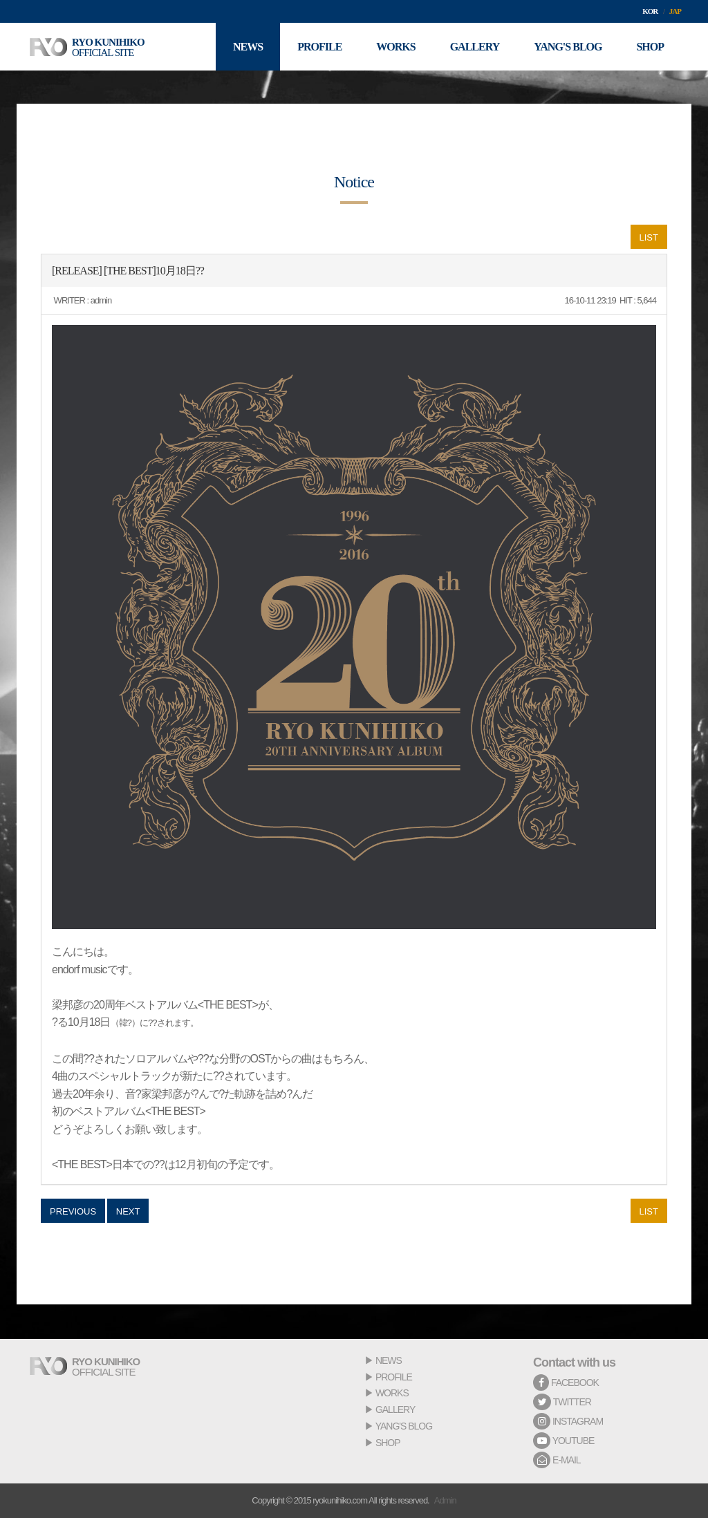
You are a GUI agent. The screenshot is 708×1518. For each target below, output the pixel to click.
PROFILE (393, 1377)
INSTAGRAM (568, 1421)
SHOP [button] (650, 47)
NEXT (128, 1211)
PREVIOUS (73, 1211)
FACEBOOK (566, 1382)
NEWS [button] (248, 47)
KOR (650, 11)
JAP (675, 11)
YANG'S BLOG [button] (568, 47)
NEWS (388, 1360)
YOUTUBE (563, 1440)
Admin (445, 1500)
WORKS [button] (395, 47)
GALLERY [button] (475, 47)
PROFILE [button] (319, 47)
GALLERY (395, 1409)
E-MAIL (557, 1459)
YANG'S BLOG (403, 1426)
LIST (649, 237)
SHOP (387, 1442)
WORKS (392, 1392)
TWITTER (562, 1401)
